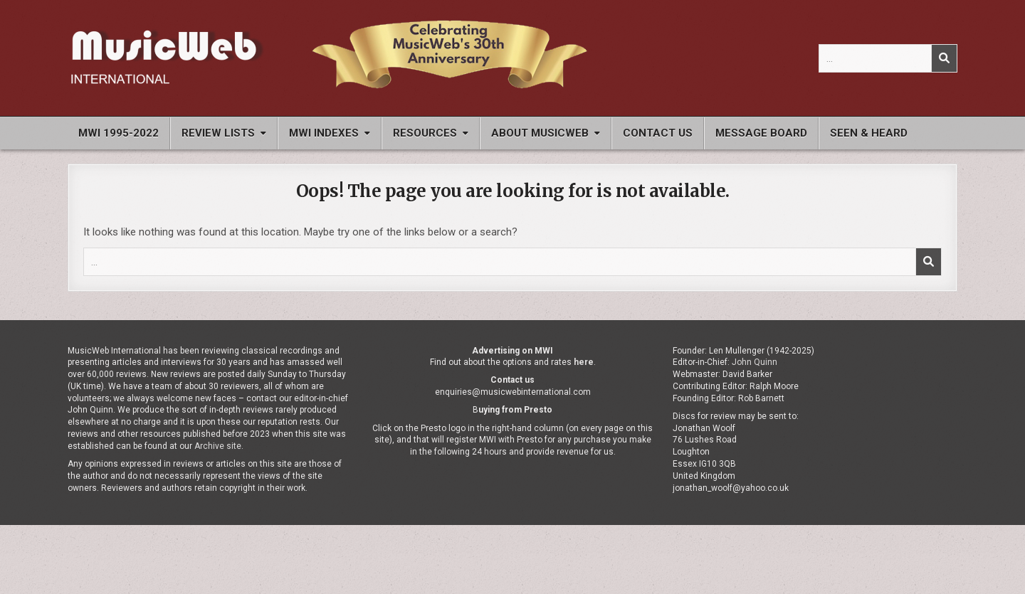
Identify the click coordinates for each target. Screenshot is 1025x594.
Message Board (761, 133)
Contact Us (658, 133)
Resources (425, 133)
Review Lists (218, 133)
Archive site (217, 446)
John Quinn (754, 362)
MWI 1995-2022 (118, 133)
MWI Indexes (324, 133)
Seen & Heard (869, 133)
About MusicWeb (540, 133)
